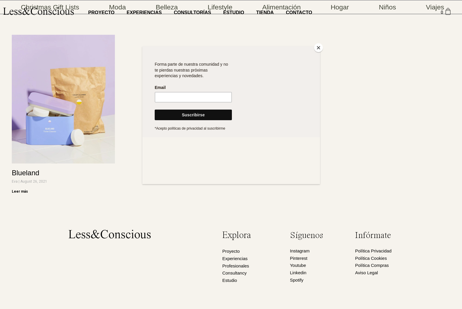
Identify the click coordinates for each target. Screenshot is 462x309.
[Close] (318, 47)
